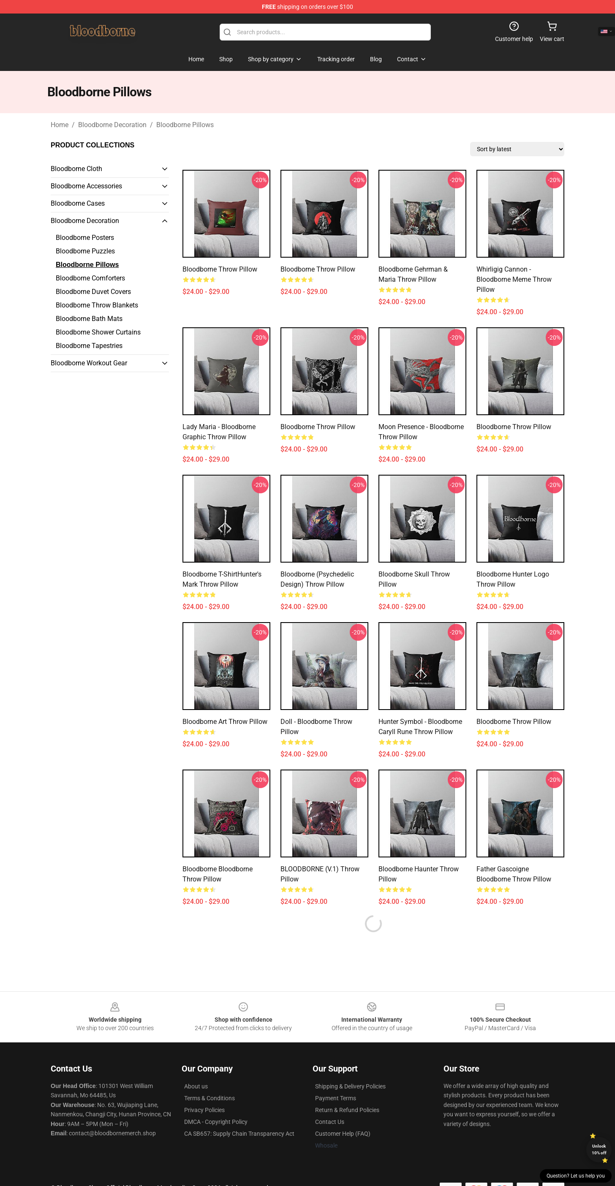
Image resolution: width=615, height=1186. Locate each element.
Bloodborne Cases (78, 203)
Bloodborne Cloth (76, 169)
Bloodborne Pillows (185, 125)
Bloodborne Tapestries (89, 346)
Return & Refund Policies (347, 1110)
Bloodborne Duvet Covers (93, 292)
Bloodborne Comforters (90, 278)
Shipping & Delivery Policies (350, 1086)
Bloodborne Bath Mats (89, 319)
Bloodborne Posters (85, 238)
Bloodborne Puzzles (85, 251)
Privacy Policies (204, 1110)
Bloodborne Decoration (112, 125)
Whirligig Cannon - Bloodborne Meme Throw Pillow (514, 279)
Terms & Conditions (209, 1098)
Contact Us (329, 1121)
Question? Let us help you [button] (576, 1176)
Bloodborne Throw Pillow (219, 269)
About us (196, 1086)
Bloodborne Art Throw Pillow (224, 722)
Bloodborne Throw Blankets (97, 305)
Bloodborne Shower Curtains (98, 332)
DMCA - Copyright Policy (216, 1121)
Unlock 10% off (599, 1149)
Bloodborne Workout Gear (89, 363)
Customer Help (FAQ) (342, 1133)
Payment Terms (335, 1098)
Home (59, 125)
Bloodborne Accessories (86, 186)
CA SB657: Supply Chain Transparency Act (239, 1133)
